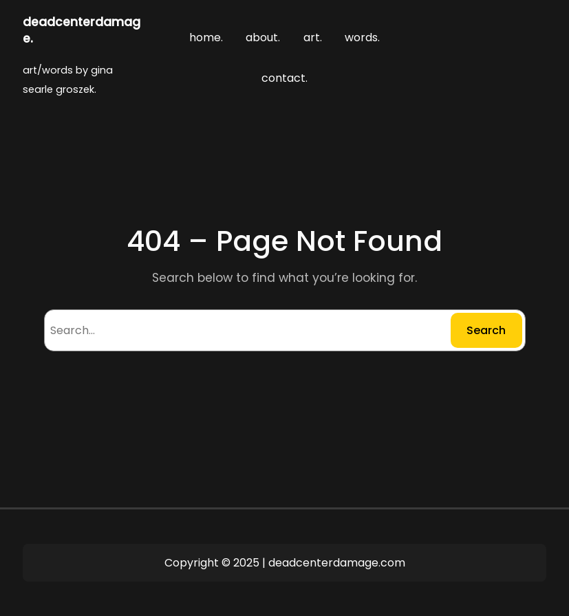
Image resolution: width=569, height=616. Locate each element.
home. (206, 37)
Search (486, 330)
